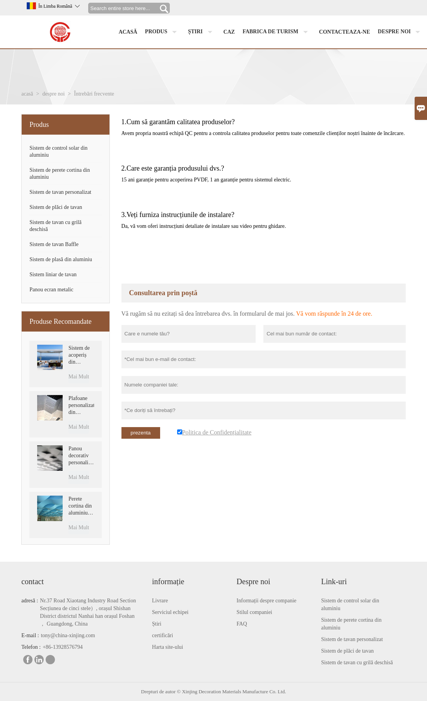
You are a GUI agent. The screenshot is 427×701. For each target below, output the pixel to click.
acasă (128, 32)
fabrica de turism (277, 32)
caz (229, 32)
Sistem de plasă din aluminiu (60, 259)
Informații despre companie (267, 601)
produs (162, 32)
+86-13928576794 (63, 647)
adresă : (29, 601)
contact (32, 581)
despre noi (401, 32)
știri (202, 32)
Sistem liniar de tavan (53, 274)
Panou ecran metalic (51, 289)
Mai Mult (78, 377)
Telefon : (31, 647)
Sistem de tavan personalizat (60, 192)
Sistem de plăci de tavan (55, 207)
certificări (162, 635)
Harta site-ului (167, 647)
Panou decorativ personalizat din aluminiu (81, 456)
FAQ (242, 624)
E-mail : (30, 635)
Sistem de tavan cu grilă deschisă (357, 662)
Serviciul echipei (170, 612)
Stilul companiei (254, 612)
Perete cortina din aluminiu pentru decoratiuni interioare (80, 506)
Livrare (160, 601)
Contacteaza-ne (344, 32)
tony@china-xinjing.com (68, 635)
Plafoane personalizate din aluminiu (81, 405)
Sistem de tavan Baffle (54, 244)
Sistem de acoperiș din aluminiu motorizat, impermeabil (81, 355)
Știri (156, 624)
